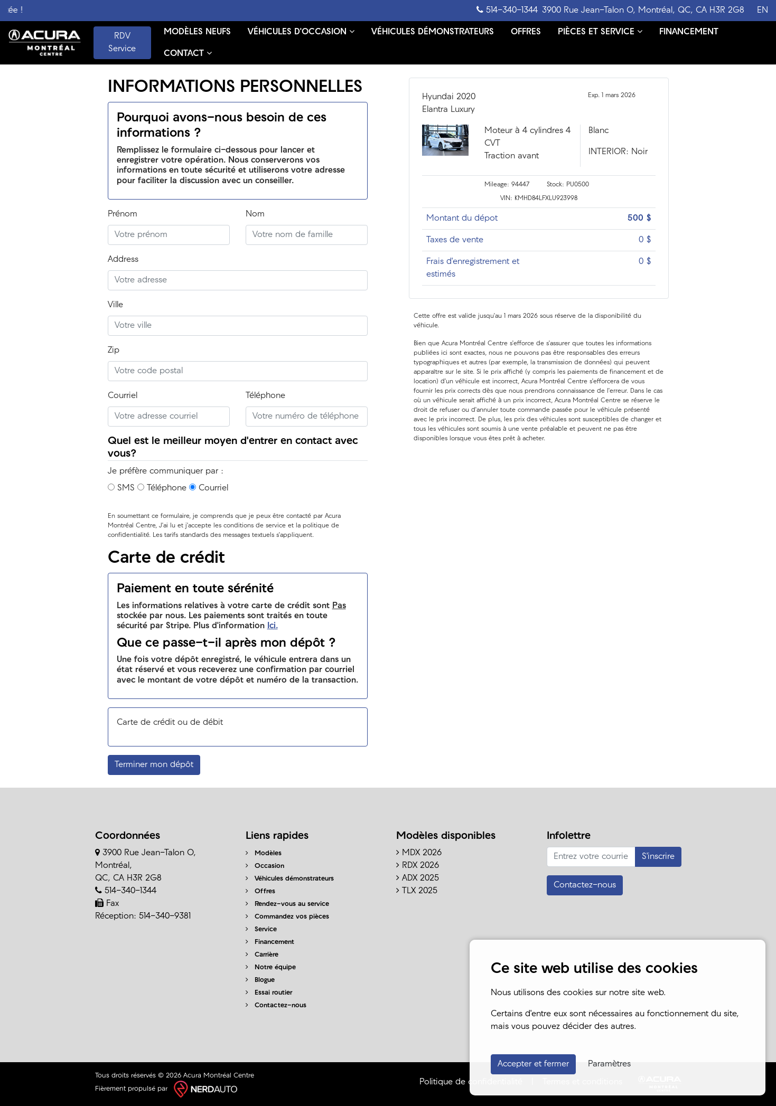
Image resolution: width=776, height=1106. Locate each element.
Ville (115, 305)
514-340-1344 (507, 10)
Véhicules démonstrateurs (290, 878)
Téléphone (265, 396)
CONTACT (188, 53)
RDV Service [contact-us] (122, 42)
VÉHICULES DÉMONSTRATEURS (432, 32)
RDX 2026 (417, 866)
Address (123, 260)
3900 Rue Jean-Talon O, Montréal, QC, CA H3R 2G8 (643, 10)
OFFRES (526, 32)
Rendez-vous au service (287, 904)
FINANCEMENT (688, 32)
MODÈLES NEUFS (197, 32)
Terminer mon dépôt (154, 765)
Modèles (264, 853)
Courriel (122, 396)
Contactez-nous (276, 1005)
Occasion (265, 866)
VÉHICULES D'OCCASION (301, 31)
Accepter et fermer (533, 1064)
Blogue (260, 980)
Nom (255, 214)
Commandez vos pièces (287, 916)
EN (762, 10)
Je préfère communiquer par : (165, 471)
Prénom (122, 214)
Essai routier (269, 992)
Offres (260, 891)
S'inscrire (658, 857)
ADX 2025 (417, 878)
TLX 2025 (416, 891)
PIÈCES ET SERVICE (600, 31)
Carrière (262, 954)
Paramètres (609, 1064)
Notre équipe (271, 967)
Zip (113, 350)
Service (261, 929)
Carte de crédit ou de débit (170, 723)
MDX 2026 (419, 853)
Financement (270, 942)
